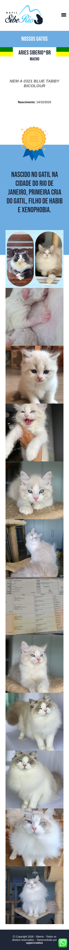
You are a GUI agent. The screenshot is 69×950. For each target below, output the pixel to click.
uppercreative (34, 942)
